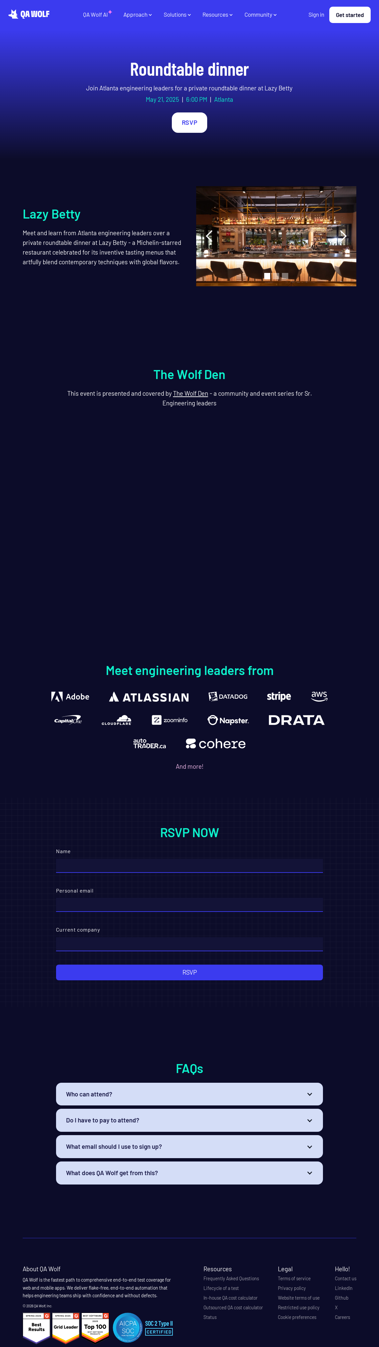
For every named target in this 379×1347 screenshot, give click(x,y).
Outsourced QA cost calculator (233, 1307)
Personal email (75, 890)
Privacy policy (292, 1288)
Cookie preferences (297, 1317)
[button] (137, 15)
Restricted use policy (299, 1307)
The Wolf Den (190, 393)
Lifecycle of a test (221, 1288)
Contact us (345, 1278)
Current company (78, 929)
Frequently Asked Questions (231, 1278)
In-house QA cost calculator (231, 1298)
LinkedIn (344, 1288)
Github (341, 1298)
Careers (342, 1317)
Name (63, 851)
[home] (28, 14)
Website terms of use (299, 1298)
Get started (350, 14)
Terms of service (294, 1278)
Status (210, 1317)
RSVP (189, 122)
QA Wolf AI (95, 14)
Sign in (316, 14)
